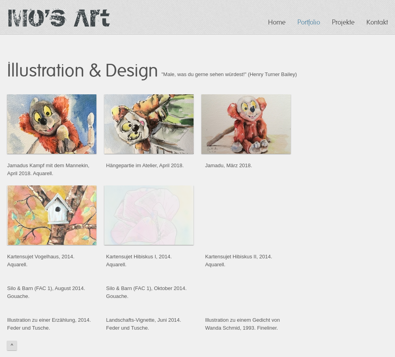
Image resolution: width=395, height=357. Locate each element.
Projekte (343, 22)
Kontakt (377, 22)
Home (277, 22)
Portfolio (308, 22)
